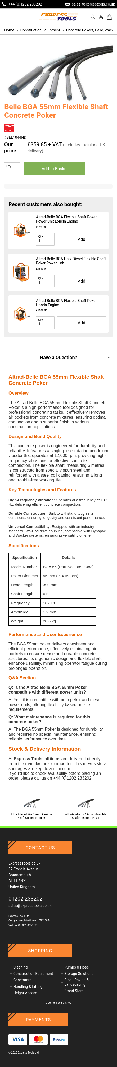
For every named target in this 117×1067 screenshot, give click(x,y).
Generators (22, 980)
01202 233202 (25, 899)
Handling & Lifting (28, 986)
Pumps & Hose (76, 967)
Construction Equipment (38, 30)
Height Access (25, 993)
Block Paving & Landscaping (76, 982)
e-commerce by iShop (58, 1002)
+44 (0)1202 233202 (72, 778)
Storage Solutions (78, 973)
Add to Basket (55, 168)
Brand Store (74, 991)
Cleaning (20, 967)
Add (81, 239)
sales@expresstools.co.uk (30, 905)
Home (9, 30)
